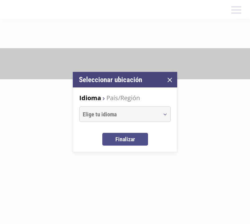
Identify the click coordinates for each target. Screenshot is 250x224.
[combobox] (119, 114)
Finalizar (125, 139)
